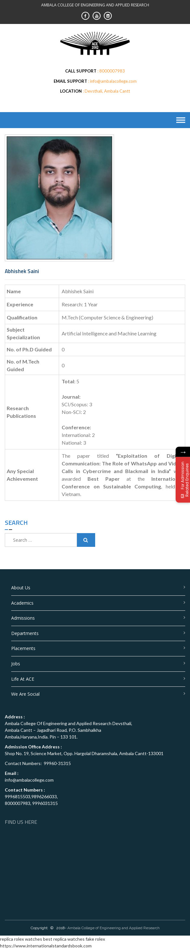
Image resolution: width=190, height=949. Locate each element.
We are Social (25, 694)
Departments (25, 633)
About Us (20, 588)
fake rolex (95, 939)
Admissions (23, 618)
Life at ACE (22, 679)
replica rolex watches (21, 939)
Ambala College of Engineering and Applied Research (113, 928)
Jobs (15, 664)
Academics (22, 603)
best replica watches (64, 939)
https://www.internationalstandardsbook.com (46, 945)
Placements (23, 648)
